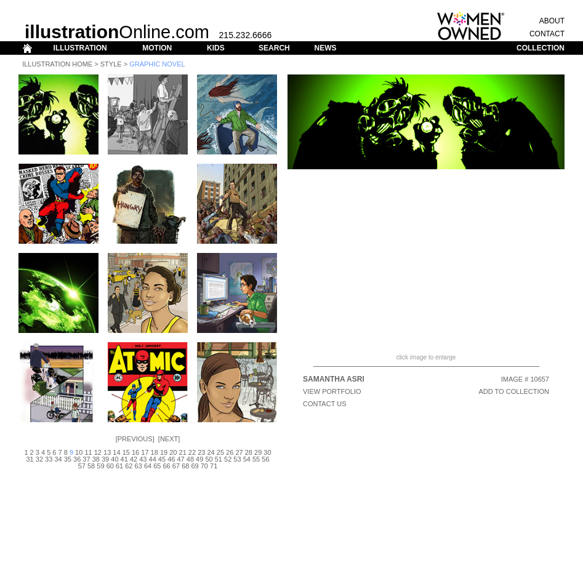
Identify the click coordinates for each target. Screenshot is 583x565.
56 (265, 459)
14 (116, 452)
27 (239, 452)
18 (154, 452)
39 (105, 459)
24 (210, 452)
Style (111, 64)
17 (144, 452)
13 (107, 452)
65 (157, 466)
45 (162, 459)
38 (96, 459)
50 (208, 459)
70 (204, 466)
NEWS (325, 48)
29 (258, 452)
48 (190, 459)
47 (180, 459)
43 (143, 459)
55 (256, 459)
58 (91, 466)
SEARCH (274, 48)
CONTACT (547, 34)
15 (126, 452)
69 (194, 466)
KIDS (216, 48)
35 (67, 459)
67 (176, 466)
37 (86, 459)
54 (247, 459)
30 (267, 452)
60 (110, 466)
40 (114, 459)
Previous (135, 439)
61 (119, 466)
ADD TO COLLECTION (513, 391)
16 (135, 452)
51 (218, 459)
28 (248, 452)
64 (147, 466)
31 (29, 459)
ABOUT (552, 21)
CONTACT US (325, 403)
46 (171, 459)
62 (128, 466)
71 (213, 466)
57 (82, 466)
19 (163, 452)
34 (58, 459)
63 (138, 466)
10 (78, 452)
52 (227, 459)
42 (133, 459)
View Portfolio (332, 391)
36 (77, 459)
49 (199, 459)
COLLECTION (541, 48)
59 (100, 466)
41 (124, 459)
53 (237, 459)
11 (88, 452)
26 (229, 452)
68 (185, 466)
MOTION (157, 48)
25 (220, 452)
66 (167, 466)
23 (201, 452)
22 (192, 452)
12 (98, 452)
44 (152, 459)
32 (39, 459)
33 (48, 459)
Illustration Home (57, 64)
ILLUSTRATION (80, 48)
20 (173, 452)
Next (169, 439)
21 (183, 452)
